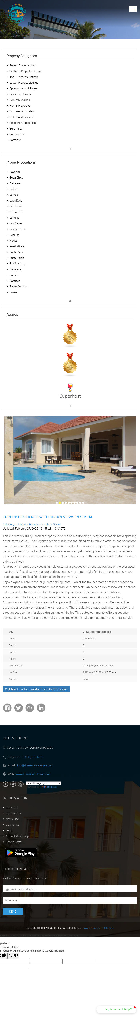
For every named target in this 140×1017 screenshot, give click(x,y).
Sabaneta (15, 269)
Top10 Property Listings (24, 77)
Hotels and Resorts (21, 117)
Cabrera (14, 189)
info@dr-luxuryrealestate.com (35, 765)
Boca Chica (16, 177)
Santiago (15, 281)
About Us (11, 807)
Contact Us (12, 824)
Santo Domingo (19, 286)
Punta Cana (17, 252)
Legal (9, 830)
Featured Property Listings (25, 71)
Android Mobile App (17, 836)
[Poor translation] (13, 956)
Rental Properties (20, 105)
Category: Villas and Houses (21, 524)
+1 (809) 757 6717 (32, 757)
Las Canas (16, 223)
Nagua (14, 240)
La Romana (16, 212)
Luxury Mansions (20, 99)
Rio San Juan (17, 263)
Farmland (15, 140)
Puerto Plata (17, 246)
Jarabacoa (16, 206)
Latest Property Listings (24, 82)
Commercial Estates (22, 111)
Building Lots (17, 128)
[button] (116, 1009)
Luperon (14, 235)
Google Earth (13, 842)
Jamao (14, 194)
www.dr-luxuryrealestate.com (33, 774)
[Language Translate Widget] (43, 783)
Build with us (17, 134)
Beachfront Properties (23, 122)
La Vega (14, 217)
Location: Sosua (51, 524)
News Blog (12, 819)
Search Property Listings (24, 65)
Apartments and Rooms (24, 88)
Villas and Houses (20, 94)
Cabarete (15, 183)
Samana (15, 275)
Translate (48, 786)
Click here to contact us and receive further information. (36, 689)
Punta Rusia (17, 258)
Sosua (13, 292)
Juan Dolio (16, 200)
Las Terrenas (17, 229)
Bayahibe (15, 172)
